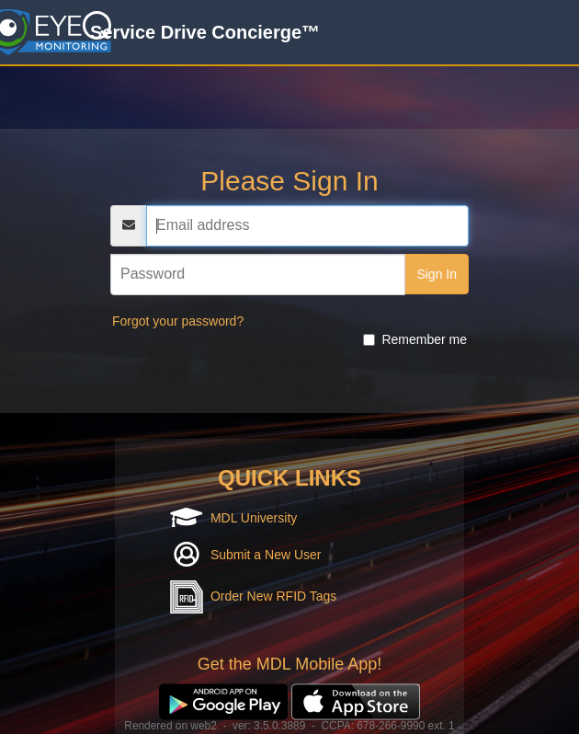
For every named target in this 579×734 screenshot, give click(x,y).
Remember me (415, 339)
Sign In (436, 274)
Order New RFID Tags (273, 596)
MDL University (253, 517)
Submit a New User (266, 554)
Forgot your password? (178, 321)
